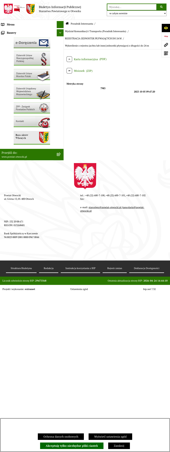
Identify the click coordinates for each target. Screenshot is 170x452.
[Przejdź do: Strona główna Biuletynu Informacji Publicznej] (67, 23)
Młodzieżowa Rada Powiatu (18, 45)
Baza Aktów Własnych (15, 183)
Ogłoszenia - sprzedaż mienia (19, 102)
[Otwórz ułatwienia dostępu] (166, 28)
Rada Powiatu (10, 31)
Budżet (5, 165)
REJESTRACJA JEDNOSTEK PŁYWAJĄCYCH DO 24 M (93, 38)
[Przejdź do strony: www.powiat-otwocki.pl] (166, 45)
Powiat (5, 59)
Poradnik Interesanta (14, 52)
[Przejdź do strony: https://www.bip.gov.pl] (166, 36)
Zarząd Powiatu (11, 38)
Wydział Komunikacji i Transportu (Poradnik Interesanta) (95, 31)
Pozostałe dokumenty (15, 88)
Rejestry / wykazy (12, 116)
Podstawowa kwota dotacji (18, 144)
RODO (5, 73)
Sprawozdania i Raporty (16, 109)
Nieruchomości (10, 130)
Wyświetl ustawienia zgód (110, 436)
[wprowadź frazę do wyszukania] (132, 7)
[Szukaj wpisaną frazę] (161, 7)
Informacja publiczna (14, 81)
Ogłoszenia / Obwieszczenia (19, 95)
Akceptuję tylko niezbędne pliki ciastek (72, 446)
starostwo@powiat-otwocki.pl (105, 366)
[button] (61, 45)
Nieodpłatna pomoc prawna (18, 66)
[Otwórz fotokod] (166, 53)
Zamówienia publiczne (15, 137)
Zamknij (119, 446)
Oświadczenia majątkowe (17, 158)
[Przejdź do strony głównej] (42, 9)
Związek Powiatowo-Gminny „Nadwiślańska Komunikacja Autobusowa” (28, 174)
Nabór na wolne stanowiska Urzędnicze (26, 123)
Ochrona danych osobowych (60, 436)
